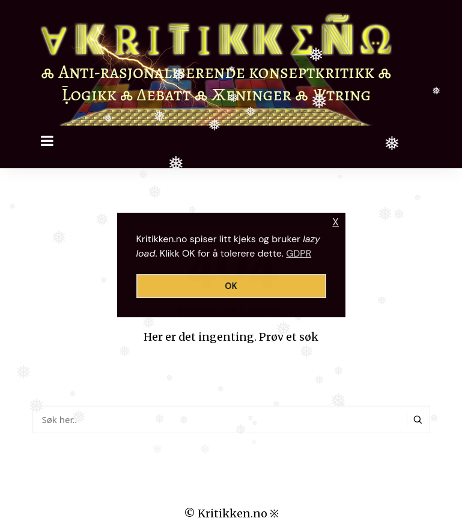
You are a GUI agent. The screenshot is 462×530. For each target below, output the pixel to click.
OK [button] (231, 286)
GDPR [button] (298, 253)
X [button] (335, 222)
